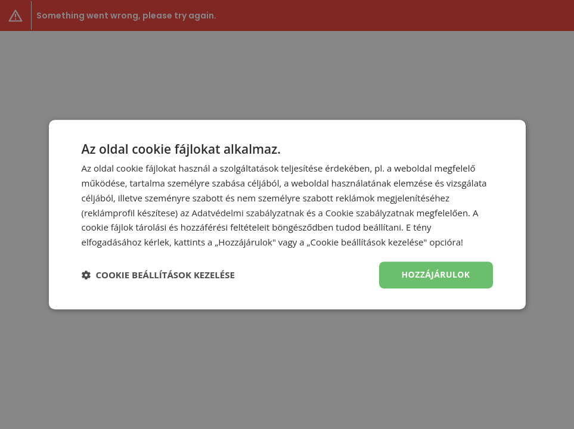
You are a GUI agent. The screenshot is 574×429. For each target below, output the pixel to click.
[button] (158, 274)
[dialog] (287, 214)
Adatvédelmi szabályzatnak (247, 213)
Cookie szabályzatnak (369, 213)
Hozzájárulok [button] (436, 274)
